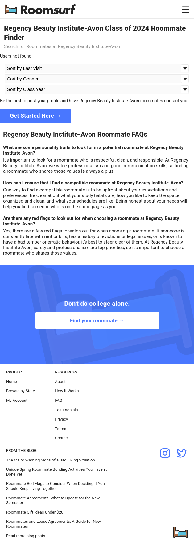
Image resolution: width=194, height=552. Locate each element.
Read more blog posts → (28, 536)
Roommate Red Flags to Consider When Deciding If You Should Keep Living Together (55, 486)
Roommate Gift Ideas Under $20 (34, 512)
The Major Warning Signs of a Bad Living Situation (50, 460)
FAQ (58, 400)
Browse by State (20, 391)
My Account (16, 400)
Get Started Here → (35, 115)
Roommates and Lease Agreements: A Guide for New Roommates (53, 524)
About (60, 381)
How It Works (67, 391)
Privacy (61, 419)
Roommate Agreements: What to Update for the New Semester (53, 500)
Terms (60, 428)
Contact (62, 438)
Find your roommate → (97, 320)
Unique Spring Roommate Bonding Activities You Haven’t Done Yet (56, 472)
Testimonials (66, 410)
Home (11, 381)
